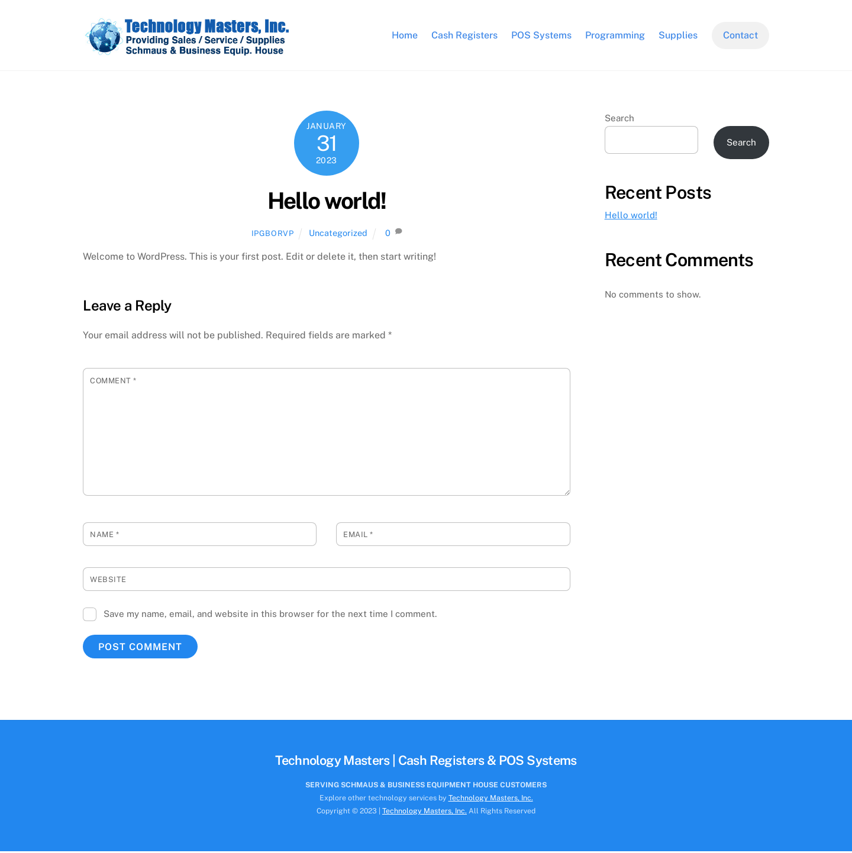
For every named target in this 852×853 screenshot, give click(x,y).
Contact (740, 35)
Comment (113, 382)
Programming (615, 35)
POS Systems (541, 35)
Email (358, 536)
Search (619, 120)
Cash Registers (464, 35)
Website (108, 581)
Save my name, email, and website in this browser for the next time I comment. (270, 615)
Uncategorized (338, 235)
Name (104, 536)
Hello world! (326, 202)
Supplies (678, 35)
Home (405, 35)
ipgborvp (272, 235)
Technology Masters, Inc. (490, 799)
